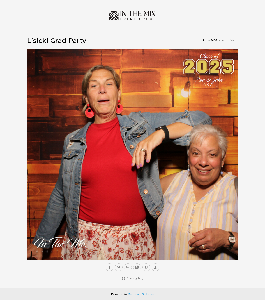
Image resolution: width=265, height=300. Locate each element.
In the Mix (227, 40)
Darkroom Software (141, 294)
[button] (128, 267)
